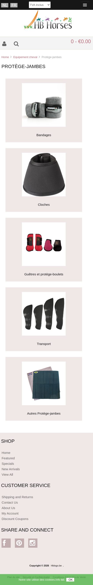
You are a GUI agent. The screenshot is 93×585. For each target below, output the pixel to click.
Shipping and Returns (17, 497)
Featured (8, 458)
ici (62, 581)
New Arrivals (11, 469)
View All (7, 474)
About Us (8, 508)
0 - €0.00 (81, 41)
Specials (8, 463)
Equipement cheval (25, 57)
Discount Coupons (15, 519)
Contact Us (10, 502)
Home (5, 57)
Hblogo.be (56, 565)
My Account (10, 513)
